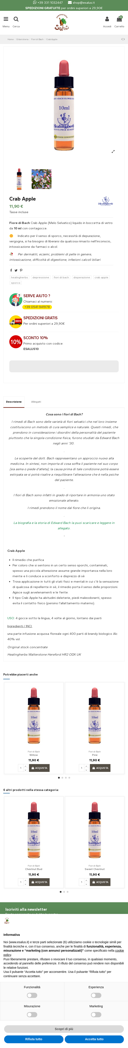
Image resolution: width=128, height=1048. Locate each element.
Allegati (36, 401)
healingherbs (19, 277)
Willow (33, 754)
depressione (40, 277)
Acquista (39, 767)
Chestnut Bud (33, 869)
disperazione (81, 277)
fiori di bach (61, 277)
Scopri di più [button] (64, 1029)
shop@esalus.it (81, 3)
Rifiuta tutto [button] (33, 1039)
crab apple (101, 277)
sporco (15, 282)
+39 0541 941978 (37, 307)
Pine (94, 754)
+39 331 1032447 (48, 3)
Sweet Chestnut (95, 869)
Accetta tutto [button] (94, 1039)
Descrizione (14, 401)
